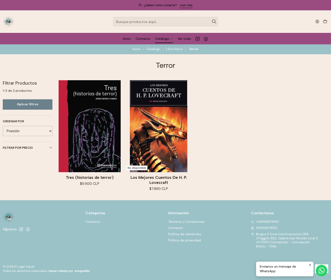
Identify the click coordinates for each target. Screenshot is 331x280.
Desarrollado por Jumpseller (69, 271)
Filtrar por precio (27, 148)
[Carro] (325, 22)
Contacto (93, 222)
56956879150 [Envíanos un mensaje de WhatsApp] (264, 228)
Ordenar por (13, 121)
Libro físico (174, 49)
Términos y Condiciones (186, 222)
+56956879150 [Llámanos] (265, 222)
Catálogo (153, 49)
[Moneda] (317, 21)
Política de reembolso (184, 234)
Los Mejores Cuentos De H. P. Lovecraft (159, 180)
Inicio (136, 49)
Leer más (186, 5)
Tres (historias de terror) (90, 177)
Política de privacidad (184, 240)
